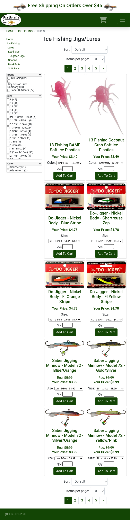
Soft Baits (14, 68)
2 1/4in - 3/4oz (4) (20, 155)
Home (10, 31)
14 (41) (13, 110)
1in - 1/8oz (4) (17, 148)
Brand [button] (10, 74)
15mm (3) (15, 145)
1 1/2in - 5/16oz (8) (21, 120)
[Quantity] (67, 168)
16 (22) (13, 113)
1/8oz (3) (15, 141)
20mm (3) (15, 159)
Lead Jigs (13, 51)
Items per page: (78, 59)
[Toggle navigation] (122, 20)
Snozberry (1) (17, 167)
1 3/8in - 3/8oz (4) (20, 134)
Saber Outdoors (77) (22, 90)
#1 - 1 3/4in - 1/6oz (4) (22, 117)
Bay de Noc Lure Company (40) (17, 85)
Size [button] (9, 96)
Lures (11, 47)
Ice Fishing (25, 31)
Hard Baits (14, 64)
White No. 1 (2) (18, 170)
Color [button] (10, 163)
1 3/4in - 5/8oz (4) (20, 131)
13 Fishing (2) (18, 78)
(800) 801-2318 (16, 514)
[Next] (102, 68)
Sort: (67, 50)
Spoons (12, 60)
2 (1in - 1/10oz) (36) (21, 152)
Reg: (64, 371)
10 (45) (13, 103)
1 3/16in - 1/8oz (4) (21, 127)
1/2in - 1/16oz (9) (20, 138)
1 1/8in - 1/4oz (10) (21, 124)
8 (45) (13, 99)
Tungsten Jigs (16, 55)
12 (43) (13, 106)
